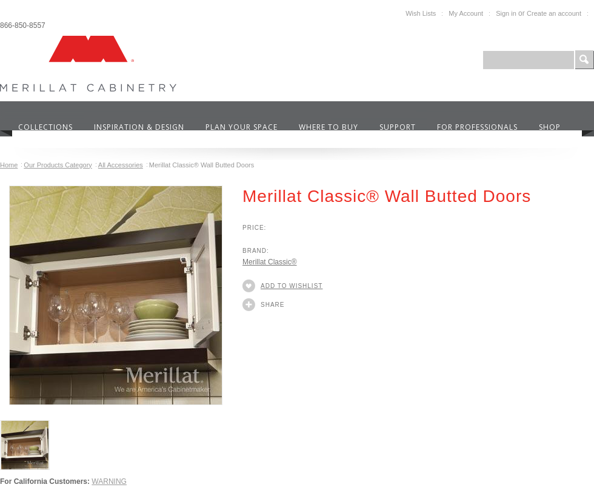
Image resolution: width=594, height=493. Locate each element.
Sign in (506, 13)
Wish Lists (420, 13)
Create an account (554, 13)
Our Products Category (58, 165)
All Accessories (120, 165)
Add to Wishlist (291, 286)
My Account (466, 13)
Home (9, 165)
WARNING (109, 481)
